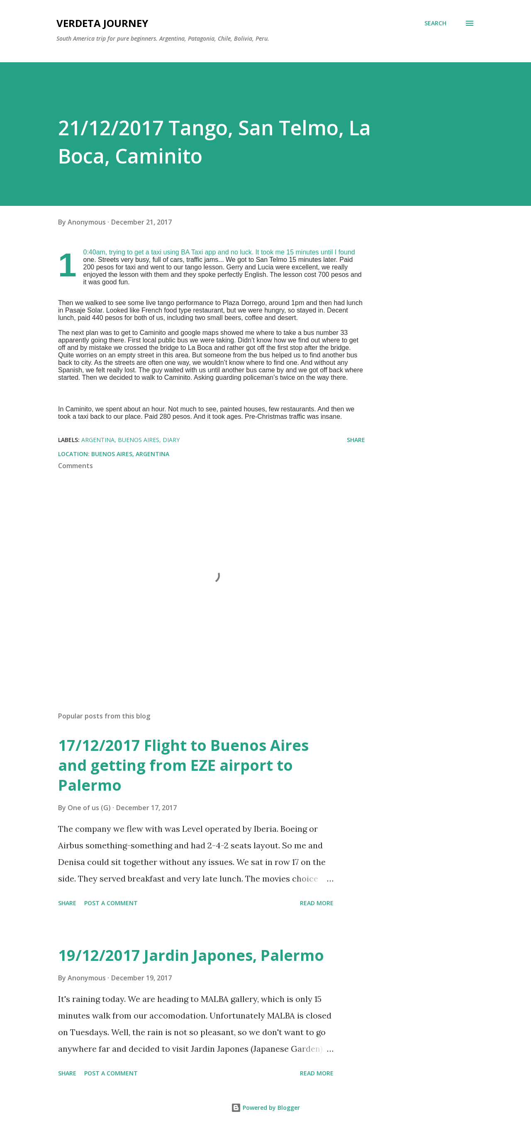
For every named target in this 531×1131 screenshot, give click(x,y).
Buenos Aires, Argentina (130, 454)
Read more (317, 903)
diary (171, 440)
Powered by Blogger (265, 1107)
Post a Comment (111, 903)
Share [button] (356, 440)
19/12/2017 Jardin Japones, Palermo (191, 955)
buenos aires (138, 440)
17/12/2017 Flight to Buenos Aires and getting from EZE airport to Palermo (183, 765)
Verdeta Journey (102, 23)
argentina (97, 440)
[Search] (435, 23)
